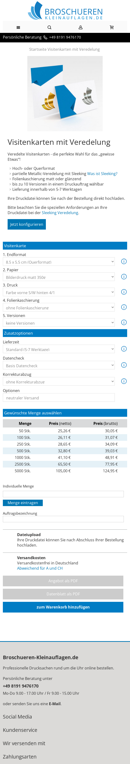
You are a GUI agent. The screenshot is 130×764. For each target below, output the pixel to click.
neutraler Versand (59, 398)
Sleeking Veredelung (60, 212)
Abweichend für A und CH (40, 568)
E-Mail (55, 703)
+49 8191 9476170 (65, 37)
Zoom (64, 93)
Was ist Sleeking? (102, 173)
